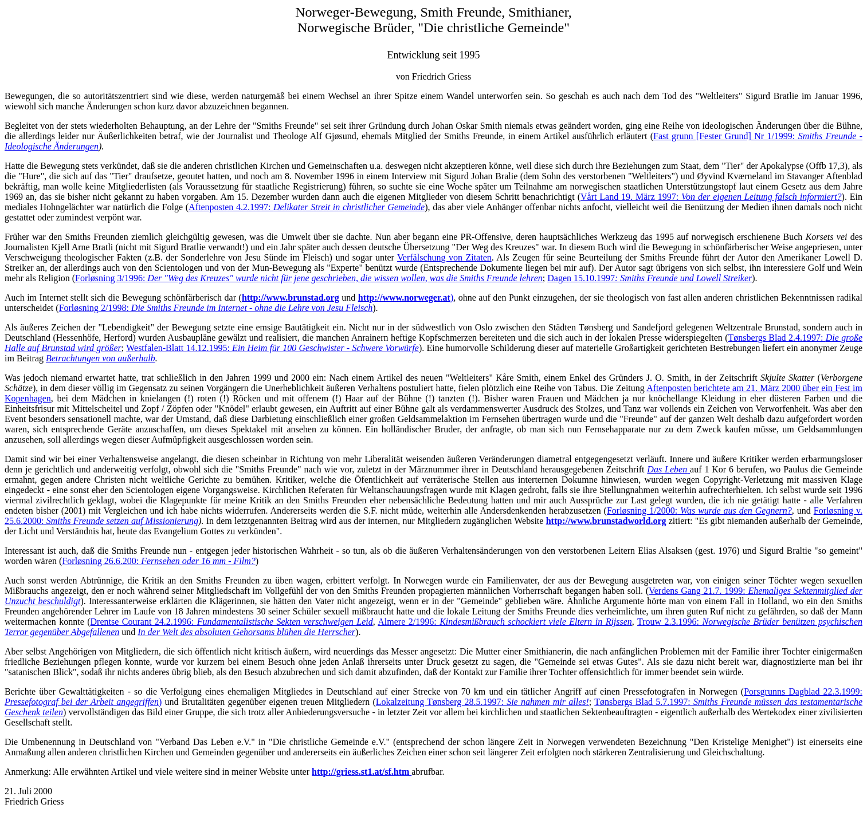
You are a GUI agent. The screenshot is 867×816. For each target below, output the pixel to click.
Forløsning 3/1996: (309, 278)
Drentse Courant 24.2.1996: (232, 621)
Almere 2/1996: (505, 621)
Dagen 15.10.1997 (649, 278)
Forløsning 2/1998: (216, 308)
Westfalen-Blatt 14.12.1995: (272, 348)
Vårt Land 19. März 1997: (711, 197)
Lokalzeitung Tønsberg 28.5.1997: (482, 702)
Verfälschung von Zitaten (444, 257)
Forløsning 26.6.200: (158, 561)
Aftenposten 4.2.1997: (307, 207)
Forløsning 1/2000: (699, 510)
